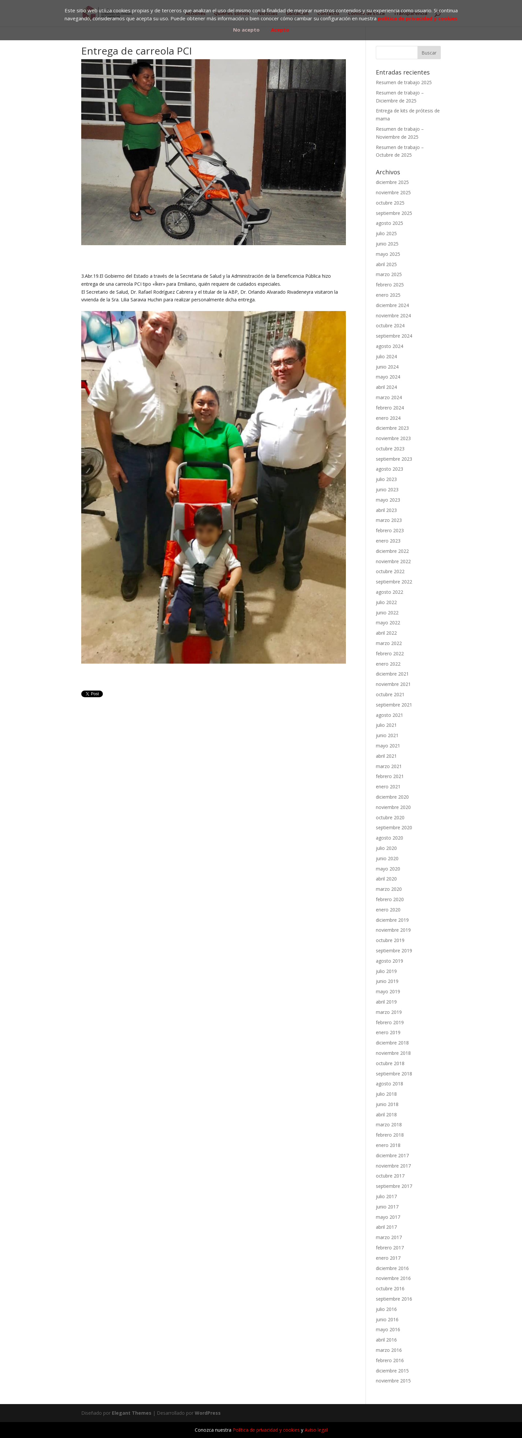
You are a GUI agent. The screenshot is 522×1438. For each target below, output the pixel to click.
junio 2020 (387, 858)
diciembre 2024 (392, 305)
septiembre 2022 (394, 581)
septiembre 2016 (394, 1299)
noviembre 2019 (393, 930)
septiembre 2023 (394, 459)
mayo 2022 (388, 622)
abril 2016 (386, 1340)
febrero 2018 (390, 1135)
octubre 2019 (390, 940)
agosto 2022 (389, 592)
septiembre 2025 (394, 213)
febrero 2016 (390, 1360)
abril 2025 (386, 264)
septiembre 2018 (394, 1073)
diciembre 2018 (392, 1042)
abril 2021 (386, 756)
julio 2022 (386, 602)
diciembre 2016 (392, 1268)
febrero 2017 (390, 1247)
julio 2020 (386, 848)
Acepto (280, 29)
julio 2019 (386, 971)
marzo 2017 (389, 1237)
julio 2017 (386, 1196)
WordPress (208, 1413)
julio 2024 (386, 356)
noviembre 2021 (393, 684)
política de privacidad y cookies (417, 18)
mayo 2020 (388, 869)
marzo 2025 (389, 274)
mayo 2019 (388, 991)
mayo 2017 (388, 1217)
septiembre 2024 (394, 336)
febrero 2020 (390, 899)
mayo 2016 (388, 1329)
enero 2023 (388, 541)
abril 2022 (386, 633)
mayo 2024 (388, 377)
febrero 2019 (390, 1022)
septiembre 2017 (394, 1186)
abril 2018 (386, 1114)
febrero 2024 (390, 407)
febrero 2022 (390, 653)
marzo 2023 (389, 520)
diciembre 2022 (392, 551)
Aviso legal (316, 1430)
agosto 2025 (389, 223)
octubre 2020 (390, 817)
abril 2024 (386, 387)
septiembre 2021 (394, 705)
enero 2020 (388, 909)
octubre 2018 (390, 1063)
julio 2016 (386, 1309)
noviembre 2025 (393, 192)
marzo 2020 (389, 889)
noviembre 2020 (393, 807)
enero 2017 (388, 1258)
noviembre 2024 (393, 315)
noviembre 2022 (393, 561)
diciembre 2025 (392, 182)
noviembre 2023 (393, 438)
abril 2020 (386, 879)
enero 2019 (388, 1032)
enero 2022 (388, 664)
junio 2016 (387, 1319)
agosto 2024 (389, 346)
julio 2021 (386, 725)
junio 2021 (387, 735)
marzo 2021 (389, 766)
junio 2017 (387, 1206)
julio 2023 (386, 479)
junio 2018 (387, 1104)
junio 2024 (387, 367)
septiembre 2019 (394, 950)
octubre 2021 (390, 694)
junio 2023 (387, 489)
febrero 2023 (390, 530)
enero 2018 (388, 1145)
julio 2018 (386, 1094)
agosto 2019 (389, 961)
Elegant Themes (131, 1413)
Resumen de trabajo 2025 (404, 82)
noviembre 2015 (393, 1380)
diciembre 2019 (392, 920)
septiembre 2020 (394, 827)
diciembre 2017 (392, 1155)
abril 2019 (386, 1002)
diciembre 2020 (392, 797)
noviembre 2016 (393, 1278)
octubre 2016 (390, 1288)
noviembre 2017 (393, 1166)
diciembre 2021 (392, 674)
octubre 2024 (390, 325)
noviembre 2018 (393, 1053)
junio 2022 (387, 612)
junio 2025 (387, 243)
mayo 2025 (388, 254)
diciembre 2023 (392, 428)
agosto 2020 (389, 838)
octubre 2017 (390, 1176)
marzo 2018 (389, 1124)
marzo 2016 (389, 1350)
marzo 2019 (389, 1012)
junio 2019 (387, 981)
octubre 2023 (390, 448)
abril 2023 (386, 510)
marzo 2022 (389, 643)
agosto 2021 (389, 715)
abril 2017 (386, 1227)
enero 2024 (388, 418)
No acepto (246, 29)
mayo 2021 (388, 745)
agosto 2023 (389, 469)
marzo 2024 (389, 397)
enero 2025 (388, 295)
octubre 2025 (390, 203)
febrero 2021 (390, 776)
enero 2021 (388, 786)
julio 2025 (386, 233)
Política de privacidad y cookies (266, 1430)
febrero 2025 (390, 284)
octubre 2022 (390, 571)
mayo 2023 (388, 500)
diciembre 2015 (392, 1370)
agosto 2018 (389, 1083)
